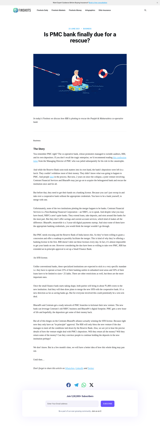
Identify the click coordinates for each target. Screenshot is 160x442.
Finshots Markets (58, 10)
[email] (72, 404)
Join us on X (96, 411)
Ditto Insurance (105, 10)
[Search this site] (145, 10)
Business (87, 29)
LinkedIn (79, 368)
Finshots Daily (42, 10)
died (52, 177)
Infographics (90, 10)
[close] (157, 2)
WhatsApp (69, 368)
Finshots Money (75, 10)
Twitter (91, 368)
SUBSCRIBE (107, 404)
